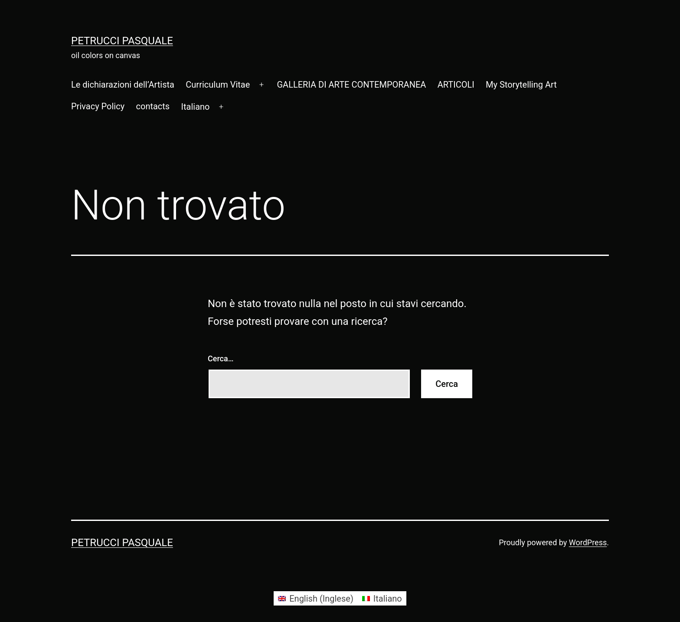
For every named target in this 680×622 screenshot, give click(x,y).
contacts (153, 106)
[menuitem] (195, 107)
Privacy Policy (97, 106)
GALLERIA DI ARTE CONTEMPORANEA (351, 84)
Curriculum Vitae (218, 84)
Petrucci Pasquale (122, 41)
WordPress (588, 542)
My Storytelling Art (521, 84)
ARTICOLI (456, 84)
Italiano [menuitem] (387, 598)
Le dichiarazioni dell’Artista (122, 84)
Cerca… (220, 358)
